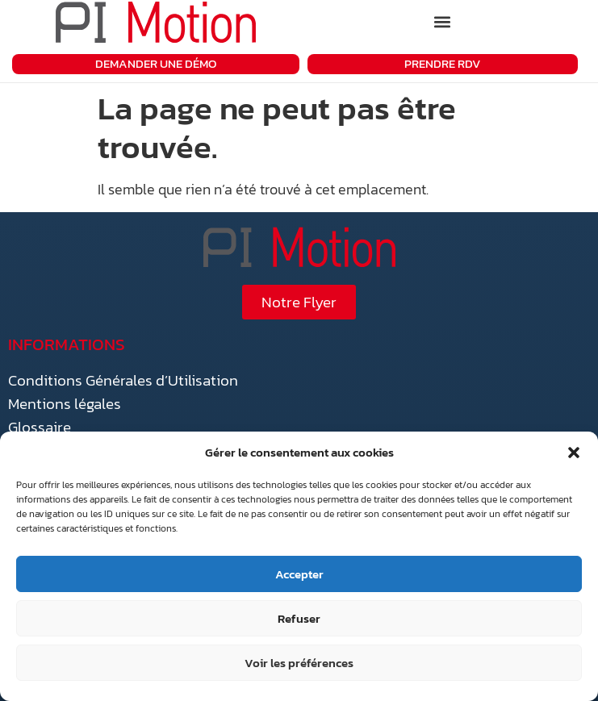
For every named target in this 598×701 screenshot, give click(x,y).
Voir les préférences (299, 662)
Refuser (299, 618)
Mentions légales (64, 403)
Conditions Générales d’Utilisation (123, 380)
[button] (574, 452)
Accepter (299, 574)
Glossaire (39, 427)
